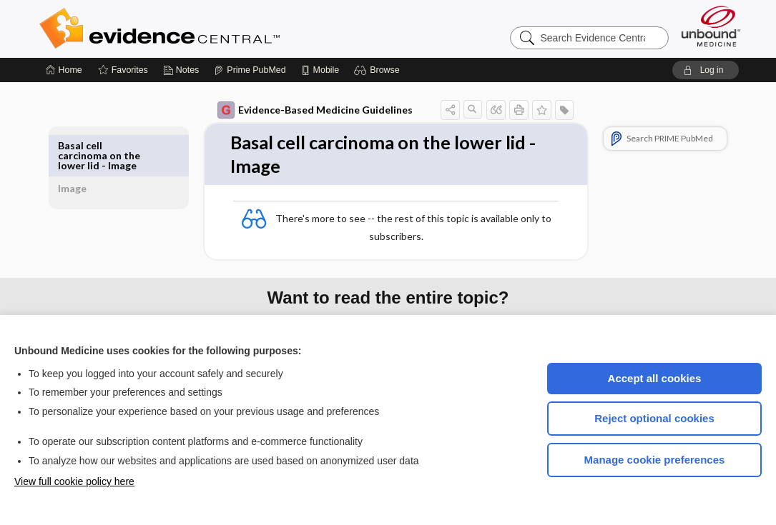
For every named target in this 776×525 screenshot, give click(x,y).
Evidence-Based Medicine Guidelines (298, 110)
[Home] (64, 70)
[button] (378, 70)
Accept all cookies (655, 378)
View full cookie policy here (74, 481)
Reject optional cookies (654, 418)
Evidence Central (217, 28)
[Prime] (249, 70)
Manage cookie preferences (654, 460)
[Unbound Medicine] (710, 26)
